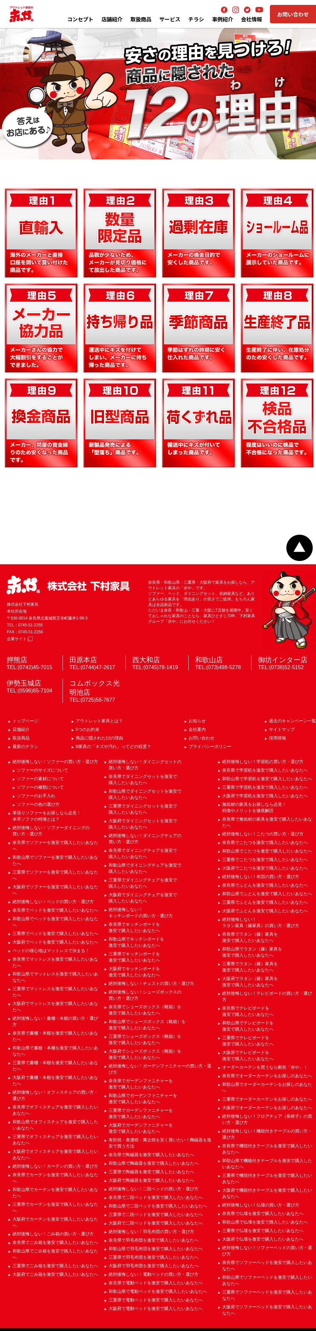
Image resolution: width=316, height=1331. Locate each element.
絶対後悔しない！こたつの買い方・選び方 (262, 833)
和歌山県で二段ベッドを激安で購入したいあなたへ (158, 1205)
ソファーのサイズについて (42, 770)
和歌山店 (209, 660)
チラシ (196, 19)
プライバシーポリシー (210, 746)
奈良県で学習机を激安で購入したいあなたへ (265, 770)
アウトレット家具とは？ (99, 720)
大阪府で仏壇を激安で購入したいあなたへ (262, 1239)
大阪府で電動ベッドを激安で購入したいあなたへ (156, 1308)
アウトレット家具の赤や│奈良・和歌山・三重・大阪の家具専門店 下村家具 (21, 14)
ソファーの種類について (40, 787)
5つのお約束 (87, 729)
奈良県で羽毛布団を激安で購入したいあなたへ (153, 1240)
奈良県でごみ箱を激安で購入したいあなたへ (55, 1242)
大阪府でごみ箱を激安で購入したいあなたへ (55, 1274)
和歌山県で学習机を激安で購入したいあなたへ (267, 778)
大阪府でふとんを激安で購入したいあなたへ (265, 910)
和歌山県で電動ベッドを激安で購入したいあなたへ (158, 1291)
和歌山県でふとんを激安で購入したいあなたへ (267, 893)
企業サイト (20, 639)
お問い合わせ (293, 14)
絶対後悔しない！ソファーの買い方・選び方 (55, 761)
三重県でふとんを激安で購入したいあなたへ (265, 902)
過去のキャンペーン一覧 (292, 720)
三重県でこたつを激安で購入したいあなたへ (265, 859)
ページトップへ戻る (299, 548)
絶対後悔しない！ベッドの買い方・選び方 (53, 901)
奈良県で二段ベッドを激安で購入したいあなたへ (156, 1197)
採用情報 (277, 738)
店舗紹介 (111, 19)
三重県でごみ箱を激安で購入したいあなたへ (55, 1265)
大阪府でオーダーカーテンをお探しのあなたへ (267, 1107)
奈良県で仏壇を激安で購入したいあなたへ (262, 1213)
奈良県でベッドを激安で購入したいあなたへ (55, 910)
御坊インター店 (282, 660)
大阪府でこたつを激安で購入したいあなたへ (265, 868)
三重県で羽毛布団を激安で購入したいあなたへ (153, 1257)
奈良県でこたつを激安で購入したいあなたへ (265, 842)
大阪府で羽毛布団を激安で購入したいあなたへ (153, 1265)
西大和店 (146, 660)
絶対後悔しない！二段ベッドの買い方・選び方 (153, 1188)
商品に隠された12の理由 (99, 738)
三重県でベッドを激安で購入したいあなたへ (55, 933)
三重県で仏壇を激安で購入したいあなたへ (262, 1230)
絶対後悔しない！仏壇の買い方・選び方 (260, 1205)
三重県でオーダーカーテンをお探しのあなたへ (267, 1099)
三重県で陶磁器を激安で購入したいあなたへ (151, 1171)
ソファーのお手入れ (36, 795)
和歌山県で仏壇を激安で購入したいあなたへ (265, 1222)
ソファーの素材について (40, 778)
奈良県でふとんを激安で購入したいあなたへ (265, 885)
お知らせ (197, 720)
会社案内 (197, 729)
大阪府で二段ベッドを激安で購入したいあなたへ (156, 1223)
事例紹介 (222, 19)
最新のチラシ (25, 746)
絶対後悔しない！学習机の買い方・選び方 (262, 761)
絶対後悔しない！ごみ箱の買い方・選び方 (53, 1233)
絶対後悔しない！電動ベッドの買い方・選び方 (153, 1274)
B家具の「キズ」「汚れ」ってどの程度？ (158, 503)
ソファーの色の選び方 (38, 804)
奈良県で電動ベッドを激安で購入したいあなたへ (156, 1282)
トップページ (25, 720)
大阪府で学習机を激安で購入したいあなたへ (265, 795)
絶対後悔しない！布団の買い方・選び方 (260, 876)
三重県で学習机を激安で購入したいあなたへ (265, 787)
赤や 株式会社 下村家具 (68, 585)
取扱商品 (21, 738)
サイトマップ (282, 729)
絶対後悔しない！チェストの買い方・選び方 (151, 983)
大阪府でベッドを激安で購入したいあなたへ (55, 942)
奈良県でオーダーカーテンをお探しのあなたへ (267, 1075)
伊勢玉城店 (24, 683)
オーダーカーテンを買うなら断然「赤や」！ (265, 1067)
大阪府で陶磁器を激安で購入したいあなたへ (151, 1180)
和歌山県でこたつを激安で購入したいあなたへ (267, 851)
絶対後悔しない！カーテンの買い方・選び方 (55, 1166)
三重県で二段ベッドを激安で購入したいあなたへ (156, 1214)
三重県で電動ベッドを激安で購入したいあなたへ (156, 1299)
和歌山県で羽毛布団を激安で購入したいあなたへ (156, 1248)
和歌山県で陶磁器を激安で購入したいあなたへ (153, 1163)
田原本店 (83, 660)
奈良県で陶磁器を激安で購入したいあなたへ (151, 1154)
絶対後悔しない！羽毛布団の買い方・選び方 (151, 1231)
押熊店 (17, 660)
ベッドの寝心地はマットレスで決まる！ (51, 950)
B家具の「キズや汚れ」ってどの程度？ (113, 746)
